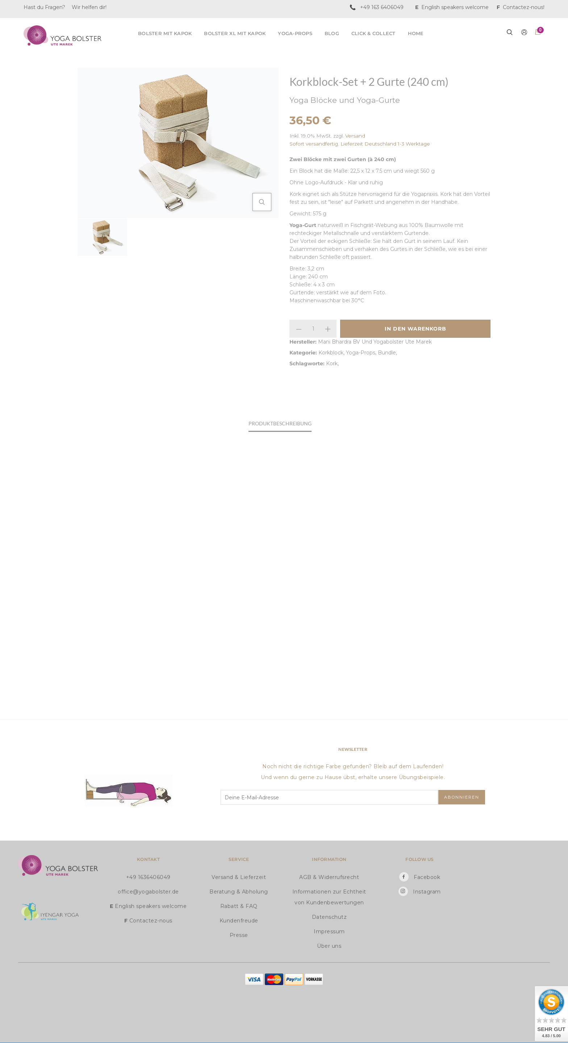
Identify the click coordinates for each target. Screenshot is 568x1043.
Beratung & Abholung (238, 891)
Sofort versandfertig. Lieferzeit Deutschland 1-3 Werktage (359, 144)
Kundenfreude (239, 920)
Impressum (329, 931)
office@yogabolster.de (148, 891)
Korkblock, (332, 352)
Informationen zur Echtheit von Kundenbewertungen (329, 897)
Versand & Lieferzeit (239, 877)
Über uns (329, 946)
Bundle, (387, 352)
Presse (239, 935)
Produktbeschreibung (280, 423)
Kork (332, 363)
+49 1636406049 (148, 877)
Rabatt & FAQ (239, 906)
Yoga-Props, (362, 352)
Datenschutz (329, 917)
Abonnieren (461, 797)
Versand (355, 136)
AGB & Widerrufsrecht (329, 877)
